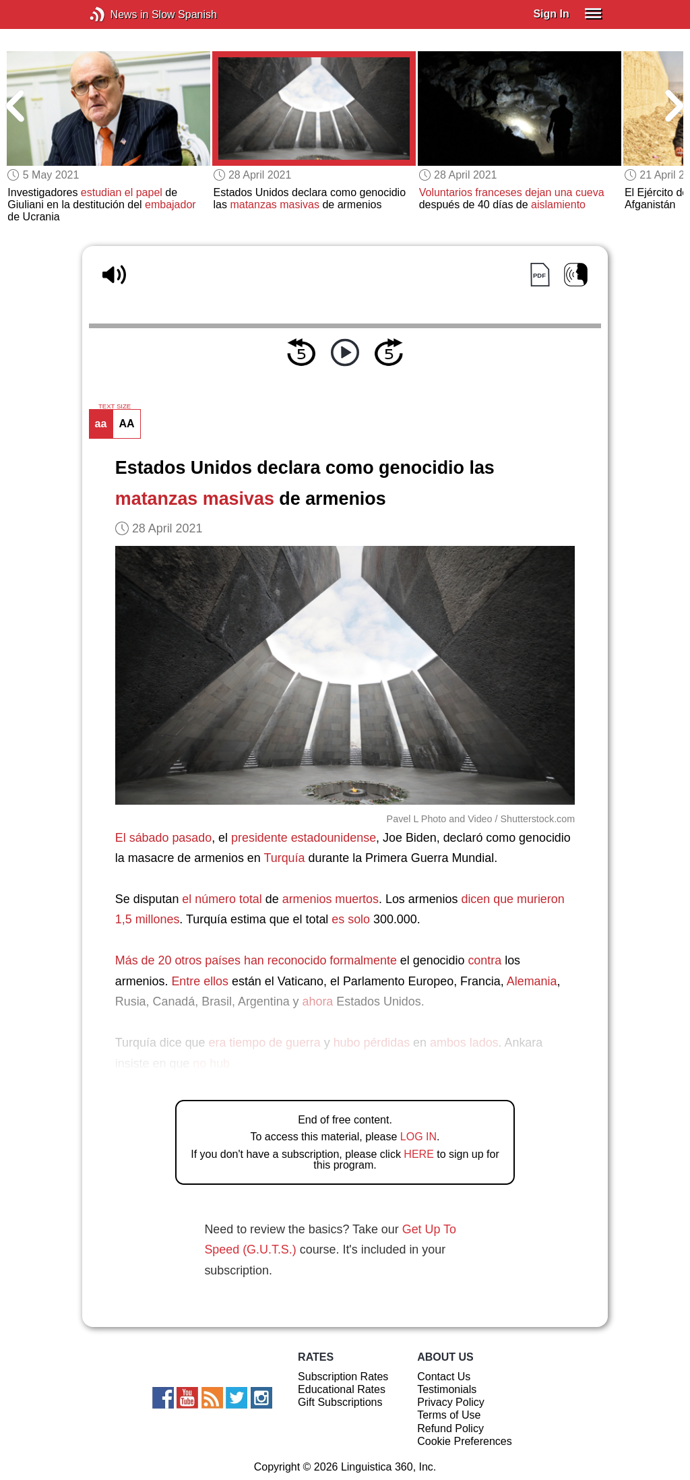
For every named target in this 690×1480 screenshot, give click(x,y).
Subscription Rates (343, 1376)
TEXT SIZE (114, 406)
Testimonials (446, 1389)
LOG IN (418, 1136)
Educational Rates (341, 1389)
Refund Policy (450, 1428)
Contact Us (443, 1376)
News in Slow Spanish (118, 14)
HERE (418, 1154)
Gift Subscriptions (340, 1402)
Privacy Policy (450, 1402)
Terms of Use (448, 1415)
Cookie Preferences (464, 1441)
